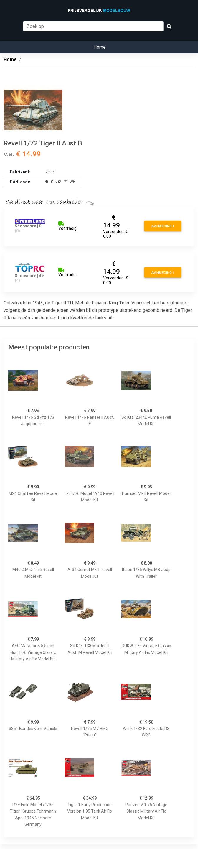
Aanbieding (162, 226)
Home (99, 47)
